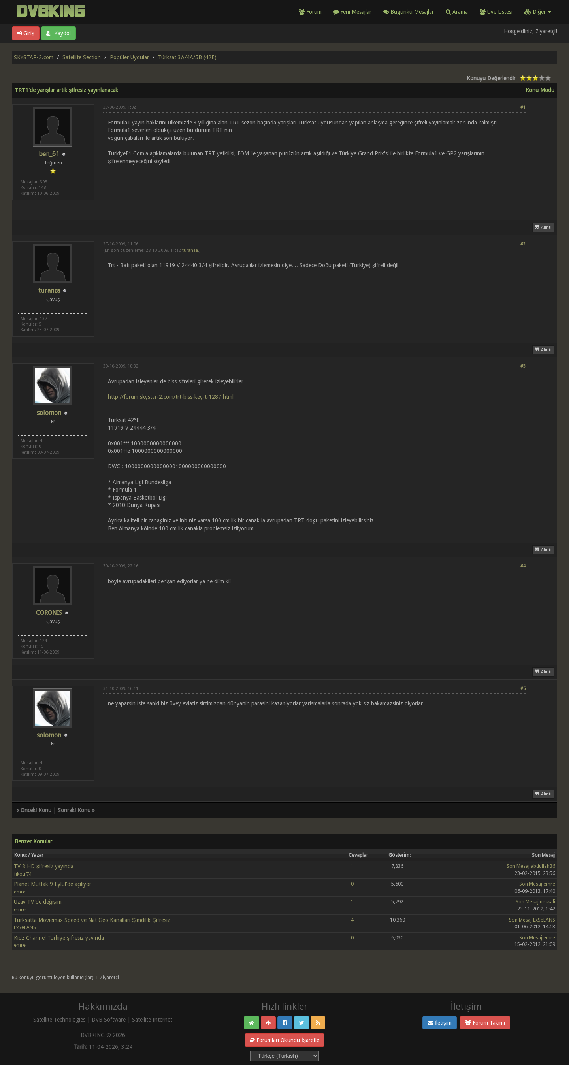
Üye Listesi (496, 12)
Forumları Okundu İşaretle (284, 1040)
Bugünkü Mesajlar (408, 12)
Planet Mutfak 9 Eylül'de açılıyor (52, 884)
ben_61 (49, 154)
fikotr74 (23, 874)
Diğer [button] (537, 12)
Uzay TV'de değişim (38, 902)
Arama (457, 12)
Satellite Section (81, 57)
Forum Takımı (485, 1023)
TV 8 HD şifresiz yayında (43, 866)
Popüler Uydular (129, 57)
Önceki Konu (36, 810)
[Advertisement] (314, 187)
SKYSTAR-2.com (33, 57)
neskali (547, 902)
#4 (523, 566)
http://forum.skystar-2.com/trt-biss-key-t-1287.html (171, 397)
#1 (523, 107)
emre (20, 892)
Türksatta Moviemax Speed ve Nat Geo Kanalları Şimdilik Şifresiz (92, 920)
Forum (310, 12)
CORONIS (49, 612)
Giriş (25, 33)
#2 (523, 244)
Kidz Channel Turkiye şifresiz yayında (59, 938)
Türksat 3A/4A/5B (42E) (187, 57)
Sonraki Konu (74, 810)
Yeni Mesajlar (352, 12)
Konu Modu (540, 90)
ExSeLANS (25, 927)
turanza (49, 290)
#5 (523, 688)
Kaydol (58, 33)
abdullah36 (543, 866)
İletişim (440, 1023)
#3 (523, 366)
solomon (49, 413)
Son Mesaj (518, 866)
